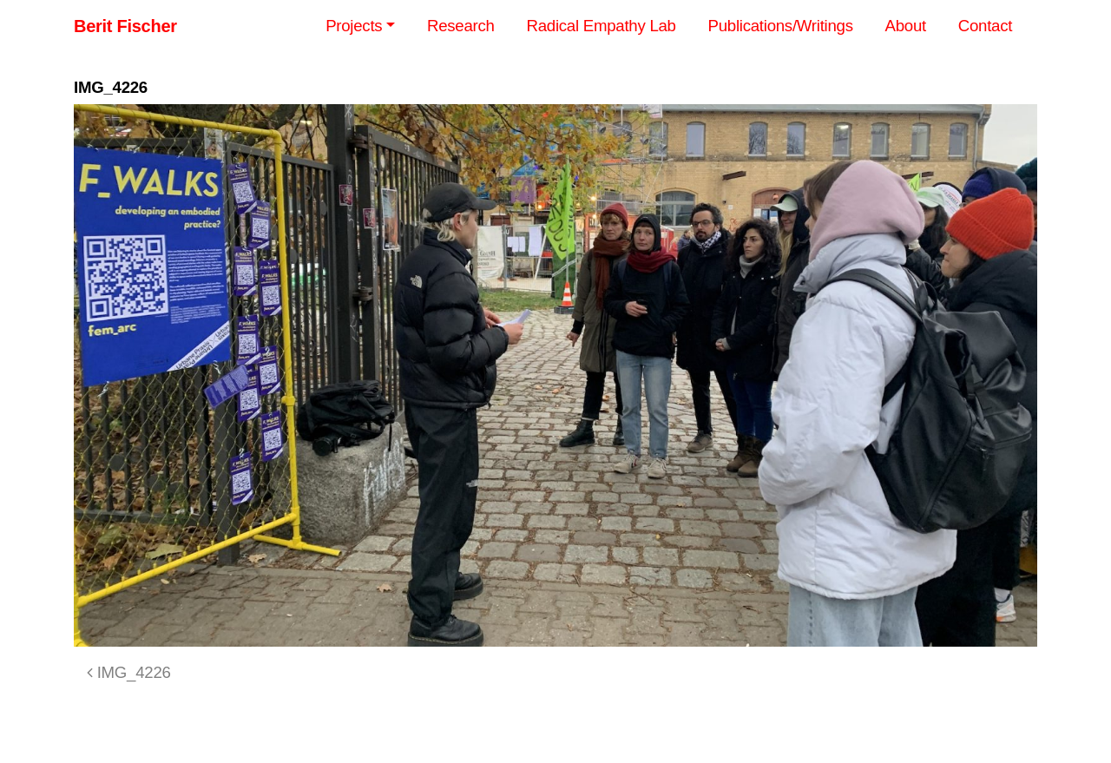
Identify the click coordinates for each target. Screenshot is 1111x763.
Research (461, 25)
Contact (985, 25)
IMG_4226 (129, 672)
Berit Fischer (125, 26)
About (905, 25)
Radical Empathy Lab (600, 25)
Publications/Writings (780, 25)
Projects (353, 25)
